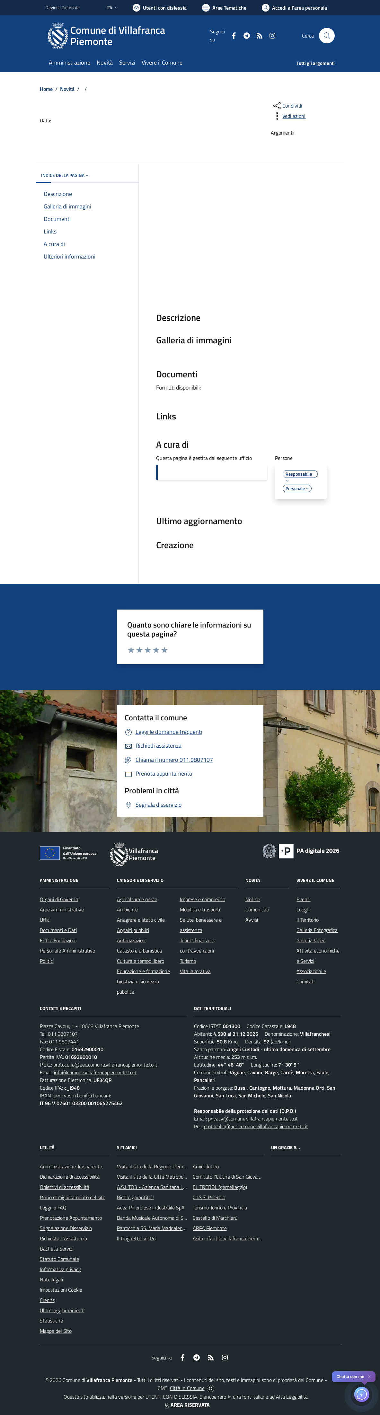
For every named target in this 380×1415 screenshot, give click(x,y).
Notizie (252, 899)
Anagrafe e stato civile (141, 920)
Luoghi (303, 909)
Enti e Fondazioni (58, 940)
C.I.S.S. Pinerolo (209, 1197)
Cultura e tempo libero (140, 961)
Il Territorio (307, 920)
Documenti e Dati (58, 930)
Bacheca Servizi (56, 1248)
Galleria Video (310, 940)
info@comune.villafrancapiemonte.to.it (95, 1072)
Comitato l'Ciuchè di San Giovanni (228, 1177)
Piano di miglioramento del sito (72, 1197)
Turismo (188, 961)
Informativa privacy (60, 1269)
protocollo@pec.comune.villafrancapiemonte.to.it (105, 1064)
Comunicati (257, 909)
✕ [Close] (369, 1377)
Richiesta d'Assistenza (63, 1238)
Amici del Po (206, 1166)
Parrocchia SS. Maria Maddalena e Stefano (162, 1228)
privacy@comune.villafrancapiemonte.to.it (253, 1118)
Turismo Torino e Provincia (220, 1207)
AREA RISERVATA (186, 1405)
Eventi (303, 899)
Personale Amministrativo (67, 950)
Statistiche (51, 1320)
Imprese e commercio (202, 899)
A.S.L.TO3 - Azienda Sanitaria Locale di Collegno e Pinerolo (179, 1187)
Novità (67, 89)
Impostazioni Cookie (61, 1290)
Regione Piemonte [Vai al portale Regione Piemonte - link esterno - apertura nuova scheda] (63, 7)
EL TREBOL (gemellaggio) (220, 1187)
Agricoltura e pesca (137, 899)
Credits (47, 1300)
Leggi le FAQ (53, 1207)
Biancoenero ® (215, 1397)
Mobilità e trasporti (200, 909)
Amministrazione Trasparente (71, 1166)
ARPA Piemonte (210, 1228)
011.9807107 (63, 1034)
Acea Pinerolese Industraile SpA (151, 1207)
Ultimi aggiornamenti (62, 1310)
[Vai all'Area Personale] (294, 7)
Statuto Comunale (59, 1259)
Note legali (51, 1279)
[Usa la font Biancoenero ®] (159, 7)
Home (46, 89)
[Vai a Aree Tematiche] (224, 7)
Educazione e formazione (143, 971)
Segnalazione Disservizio (66, 1228)
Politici (47, 961)
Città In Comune (187, 1388)
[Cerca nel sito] (326, 35)
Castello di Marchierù (215, 1218)
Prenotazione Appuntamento (71, 1218)
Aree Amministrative (62, 909)
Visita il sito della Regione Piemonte (155, 1166)
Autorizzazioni (131, 940)
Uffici (45, 920)
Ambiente (127, 909)
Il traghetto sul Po (136, 1238)
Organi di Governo (59, 899)
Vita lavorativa (195, 971)
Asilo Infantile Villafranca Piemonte (230, 1238)
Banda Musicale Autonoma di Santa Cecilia (162, 1218)
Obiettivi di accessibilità (64, 1187)
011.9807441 (64, 1041)
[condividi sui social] (287, 106)
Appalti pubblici (133, 930)
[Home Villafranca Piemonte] (128, 35)
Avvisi (251, 920)
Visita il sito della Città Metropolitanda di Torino (167, 1177)
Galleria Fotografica (317, 930)
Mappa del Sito (56, 1331)
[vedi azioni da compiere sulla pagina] (289, 116)
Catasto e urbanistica (139, 950)
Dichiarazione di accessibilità (70, 1177)
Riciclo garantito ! (135, 1197)
